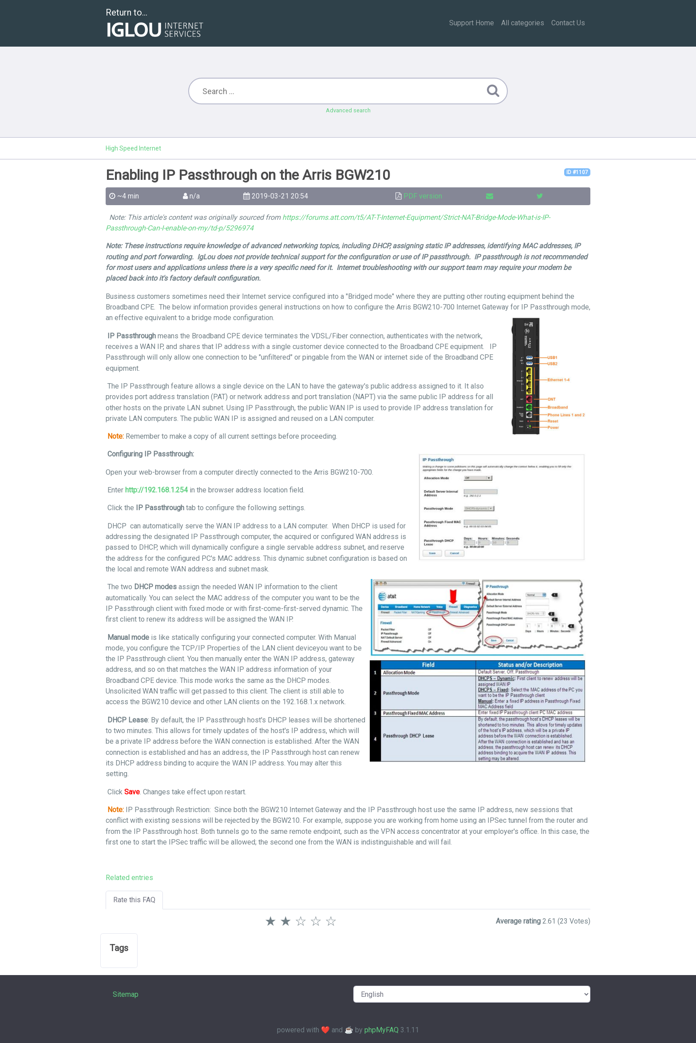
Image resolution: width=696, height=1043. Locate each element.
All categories (522, 23)
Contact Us (568, 23)
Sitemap (125, 994)
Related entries (129, 877)
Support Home (471, 23)
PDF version (422, 196)
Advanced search (348, 110)
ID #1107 (577, 172)
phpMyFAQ (381, 1030)
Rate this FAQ (134, 900)
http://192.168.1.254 (156, 490)
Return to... (156, 23)
